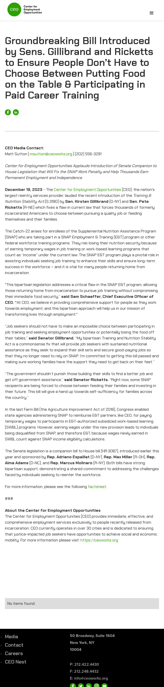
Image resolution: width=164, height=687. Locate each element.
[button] (151, 13)
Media (11, 636)
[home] (23, 11)
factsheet (97, 486)
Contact (14, 645)
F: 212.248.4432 (84, 671)
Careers (14, 653)
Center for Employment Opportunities (87, 189)
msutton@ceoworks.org (51, 153)
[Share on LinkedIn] (16, 112)
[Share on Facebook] (8, 112)
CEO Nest (15, 662)
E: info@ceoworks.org (89, 678)
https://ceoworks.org (99, 540)
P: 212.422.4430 (84, 664)
